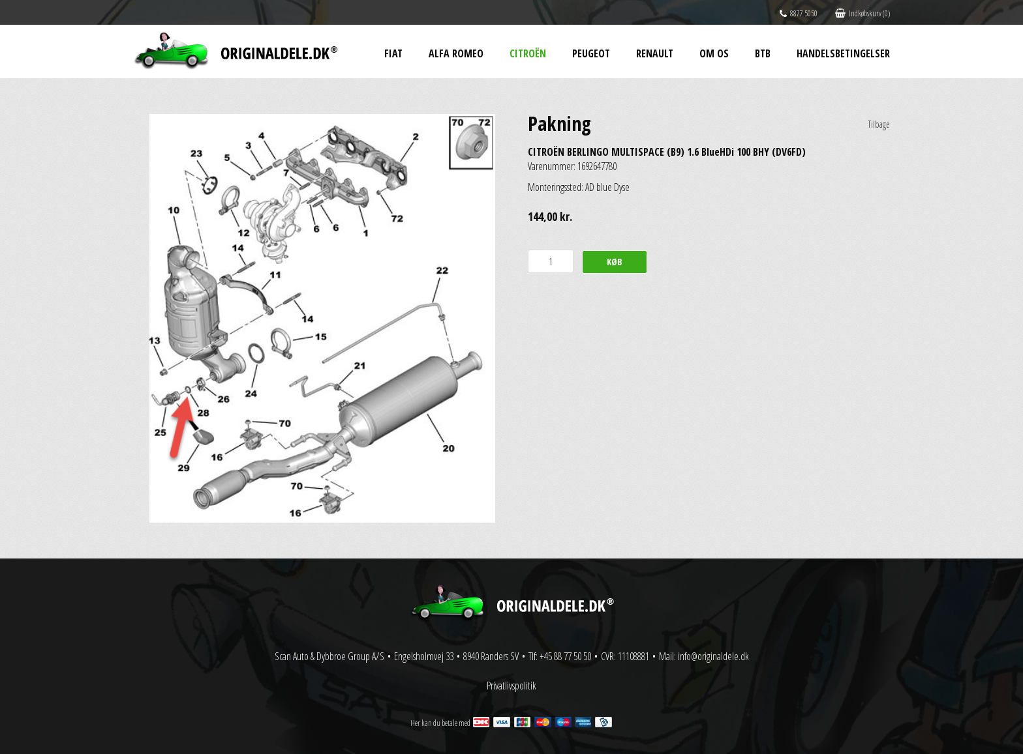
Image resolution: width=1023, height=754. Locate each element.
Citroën (528, 53)
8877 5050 (798, 13)
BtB (763, 53)
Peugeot (591, 53)
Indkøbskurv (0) (862, 13)
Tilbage (879, 124)
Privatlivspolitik (511, 685)
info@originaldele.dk (713, 656)
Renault (654, 53)
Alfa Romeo (456, 53)
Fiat (393, 53)
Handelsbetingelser (843, 53)
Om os (714, 53)
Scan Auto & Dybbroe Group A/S (329, 656)
